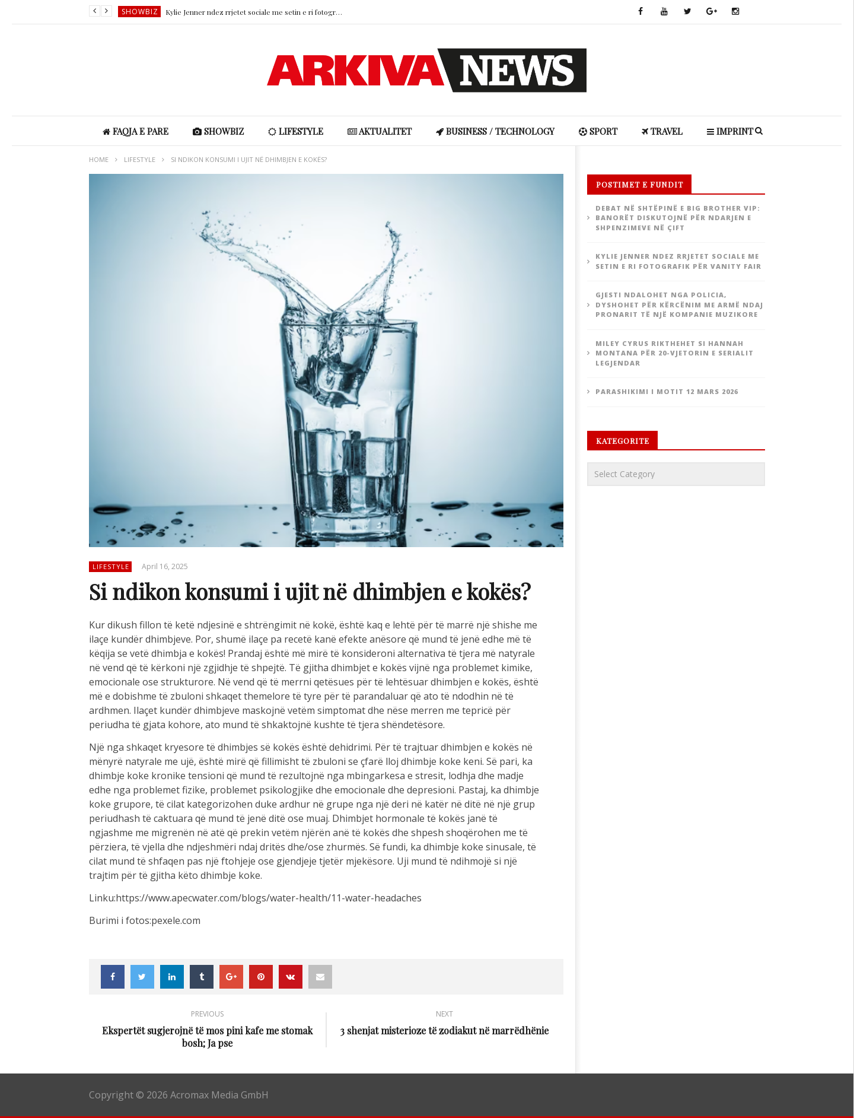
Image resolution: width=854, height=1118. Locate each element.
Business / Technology (495, 131)
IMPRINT (730, 131)
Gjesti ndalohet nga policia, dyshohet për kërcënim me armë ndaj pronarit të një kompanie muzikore (679, 304)
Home (99, 159)
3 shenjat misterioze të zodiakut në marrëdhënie (445, 1024)
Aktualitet (380, 131)
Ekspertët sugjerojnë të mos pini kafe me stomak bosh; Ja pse (207, 1030)
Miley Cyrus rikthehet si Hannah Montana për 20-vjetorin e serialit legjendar (674, 353)
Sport (598, 131)
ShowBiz (140, 12)
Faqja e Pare (135, 131)
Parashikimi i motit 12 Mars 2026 (666, 391)
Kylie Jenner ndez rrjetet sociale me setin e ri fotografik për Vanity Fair (254, 12)
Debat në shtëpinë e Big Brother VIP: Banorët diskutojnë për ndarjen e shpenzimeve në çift (677, 218)
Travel (662, 131)
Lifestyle (295, 131)
